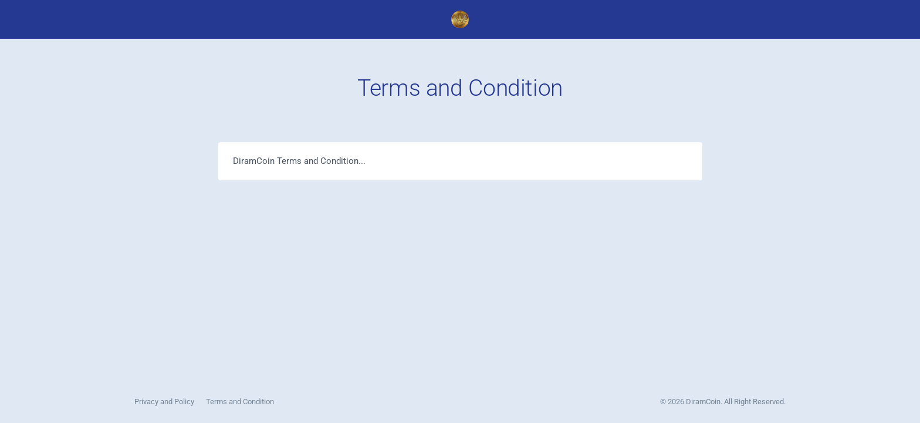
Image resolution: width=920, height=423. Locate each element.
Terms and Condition (240, 401)
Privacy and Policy (164, 401)
